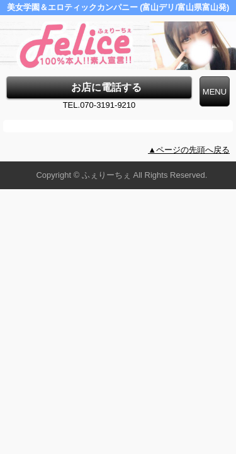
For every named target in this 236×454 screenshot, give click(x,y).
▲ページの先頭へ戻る (189, 149)
